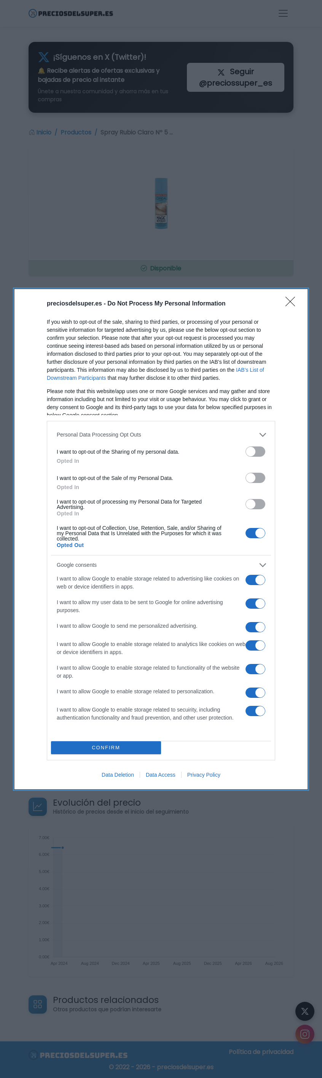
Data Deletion (118, 775)
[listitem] (161, 435)
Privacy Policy (203, 775)
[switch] (255, 451)
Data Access (160, 775)
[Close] (292, 304)
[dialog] (161, 539)
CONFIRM (106, 747)
